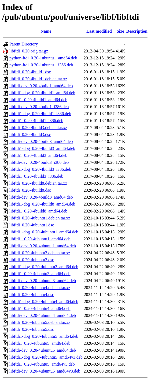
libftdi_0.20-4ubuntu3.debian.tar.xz (39, 253)
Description (137, 31)
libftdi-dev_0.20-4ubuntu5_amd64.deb (42, 350)
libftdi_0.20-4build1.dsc (30, 72)
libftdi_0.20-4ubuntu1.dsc (31, 225)
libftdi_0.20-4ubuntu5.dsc (31, 329)
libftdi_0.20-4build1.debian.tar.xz (38, 79)
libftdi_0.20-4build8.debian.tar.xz (38, 183)
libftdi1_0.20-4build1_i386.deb (36, 120)
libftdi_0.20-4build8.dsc (30, 190)
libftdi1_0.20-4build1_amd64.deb (38, 99)
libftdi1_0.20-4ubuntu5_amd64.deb (40, 343)
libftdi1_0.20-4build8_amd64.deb (38, 211)
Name (46, 31)
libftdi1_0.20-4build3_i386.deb (36, 176)
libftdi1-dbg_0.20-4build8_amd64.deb (42, 204)
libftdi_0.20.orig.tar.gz (28, 51)
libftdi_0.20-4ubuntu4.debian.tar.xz (39, 287)
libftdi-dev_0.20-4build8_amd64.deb (41, 197)
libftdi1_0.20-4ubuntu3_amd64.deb (40, 273)
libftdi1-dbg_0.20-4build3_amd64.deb (42, 148)
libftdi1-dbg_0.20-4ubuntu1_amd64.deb (43, 232)
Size (120, 31)
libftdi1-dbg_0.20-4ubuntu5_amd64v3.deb (46, 357)
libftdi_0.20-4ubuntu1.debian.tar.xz (39, 218)
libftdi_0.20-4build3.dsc (30, 134)
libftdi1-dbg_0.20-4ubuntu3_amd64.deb (43, 266)
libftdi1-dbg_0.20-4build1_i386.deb (40, 113)
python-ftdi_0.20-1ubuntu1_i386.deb (41, 65)
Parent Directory (23, 44)
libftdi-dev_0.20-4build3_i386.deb (39, 162)
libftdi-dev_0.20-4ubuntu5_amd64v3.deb (44, 371)
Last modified (99, 31)
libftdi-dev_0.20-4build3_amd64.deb (41, 141)
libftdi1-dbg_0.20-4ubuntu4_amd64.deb (43, 301)
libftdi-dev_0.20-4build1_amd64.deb (41, 86)
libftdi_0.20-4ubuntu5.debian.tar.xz (39, 322)
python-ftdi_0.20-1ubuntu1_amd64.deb (43, 58)
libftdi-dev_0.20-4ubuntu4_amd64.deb (42, 315)
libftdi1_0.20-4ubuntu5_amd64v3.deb (42, 364)
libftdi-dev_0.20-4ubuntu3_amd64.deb (42, 280)
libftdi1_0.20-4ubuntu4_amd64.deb (40, 308)
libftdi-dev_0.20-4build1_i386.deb (39, 106)
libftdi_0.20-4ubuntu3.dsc (31, 259)
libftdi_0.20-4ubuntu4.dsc (31, 294)
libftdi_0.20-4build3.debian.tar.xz (38, 127)
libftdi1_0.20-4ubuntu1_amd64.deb (40, 239)
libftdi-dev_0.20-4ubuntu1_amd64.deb (42, 246)
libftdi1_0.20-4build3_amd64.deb (38, 155)
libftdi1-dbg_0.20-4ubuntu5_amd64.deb (43, 336)
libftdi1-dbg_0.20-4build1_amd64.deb (42, 92)
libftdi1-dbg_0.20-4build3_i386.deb (40, 169)
